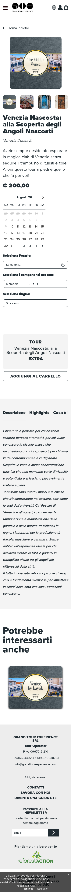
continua (28, 888)
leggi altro (42, 888)
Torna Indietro (19, 28)
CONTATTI (35, 787)
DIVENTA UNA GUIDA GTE (35, 798)
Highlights (39, 413)
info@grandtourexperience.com (35, 764)
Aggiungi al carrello (35, 376)
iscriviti (53, 832)
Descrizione (14, 413)
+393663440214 (23, 758)
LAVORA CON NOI (35, 793)
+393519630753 (48, 758)
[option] (35, 63)
